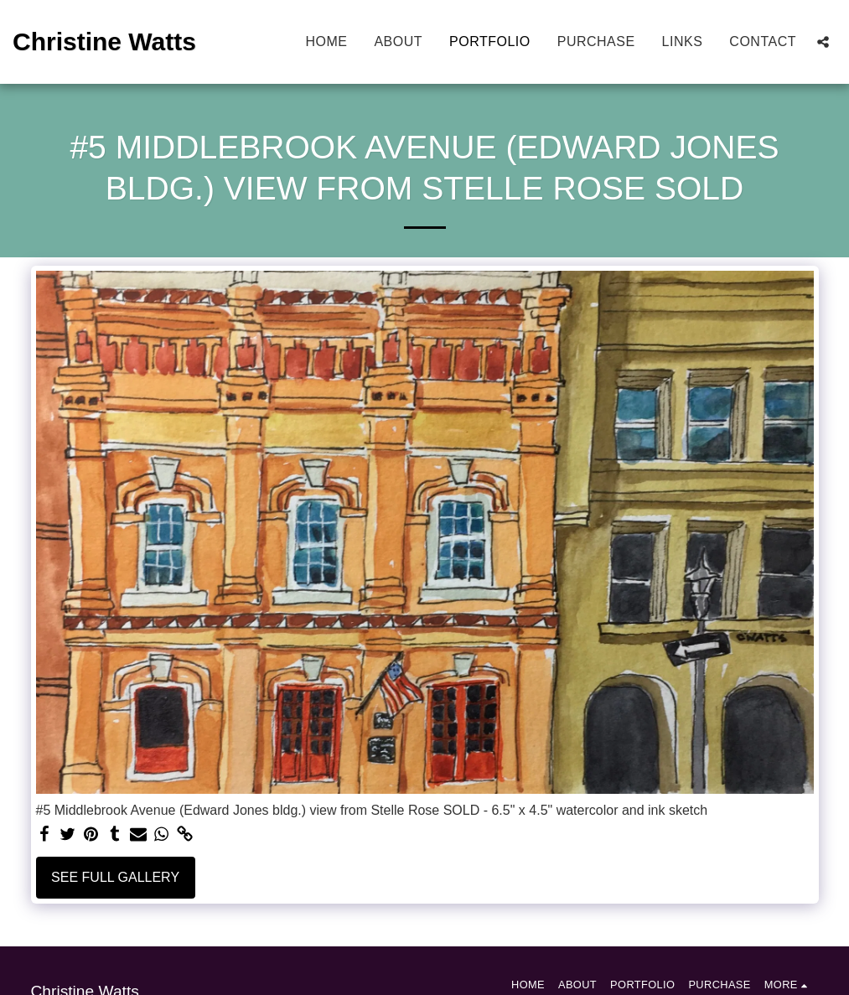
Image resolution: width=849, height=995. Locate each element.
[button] (823, 42)
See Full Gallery (115, 877)
